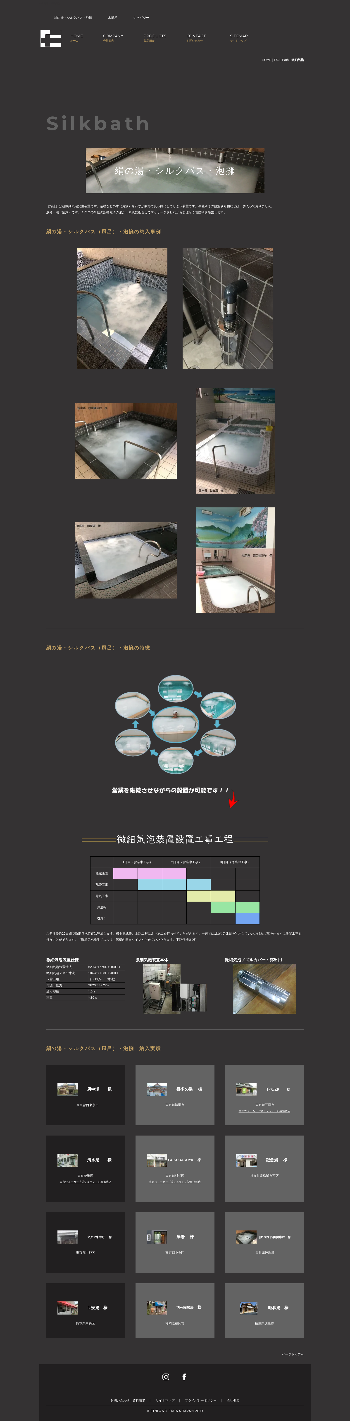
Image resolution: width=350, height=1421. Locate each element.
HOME (266, 60)
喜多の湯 (185, 1089)
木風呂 (112, 17)
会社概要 (233, 1400)
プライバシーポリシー (201, 1400)
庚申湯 (95, 1089)
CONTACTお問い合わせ (196, 38)
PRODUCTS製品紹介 (155, 38)
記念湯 (272, 1160)
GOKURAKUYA (181, 1160)
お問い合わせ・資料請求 (127, 1400)
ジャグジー (141, 17)
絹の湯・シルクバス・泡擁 (73, 17)
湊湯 (181, 1237)
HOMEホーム (76, 38)
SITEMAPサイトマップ (239, 38)
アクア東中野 (96, 1237)
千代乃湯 (274, 1089)
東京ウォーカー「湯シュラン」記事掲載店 (264, 1111)
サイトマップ (165, 1400)
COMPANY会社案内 (113, 38)
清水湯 (95, 1160)
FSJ (277, 60)
